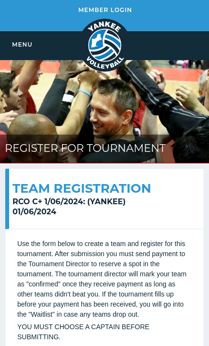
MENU (22, 44)
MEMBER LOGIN (105, 9)
